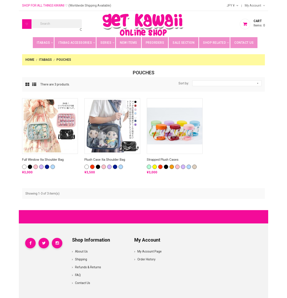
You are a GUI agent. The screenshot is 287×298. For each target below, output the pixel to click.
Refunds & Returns (86, 267)
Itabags (43, 42)
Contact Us (244, 42)
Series (105, 42)
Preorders (155, 42)
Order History (145, 259)
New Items (128, 42)
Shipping (79, 259)
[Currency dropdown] (232, 5)
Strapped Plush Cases (162, 160)
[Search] (57, 23)
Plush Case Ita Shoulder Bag (104, 160)
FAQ (76, 275)
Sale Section (183, 42)
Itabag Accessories (75, 42)
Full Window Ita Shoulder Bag (43, 160)
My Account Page (148, 251)
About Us (80, 251)
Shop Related (214, 42)
